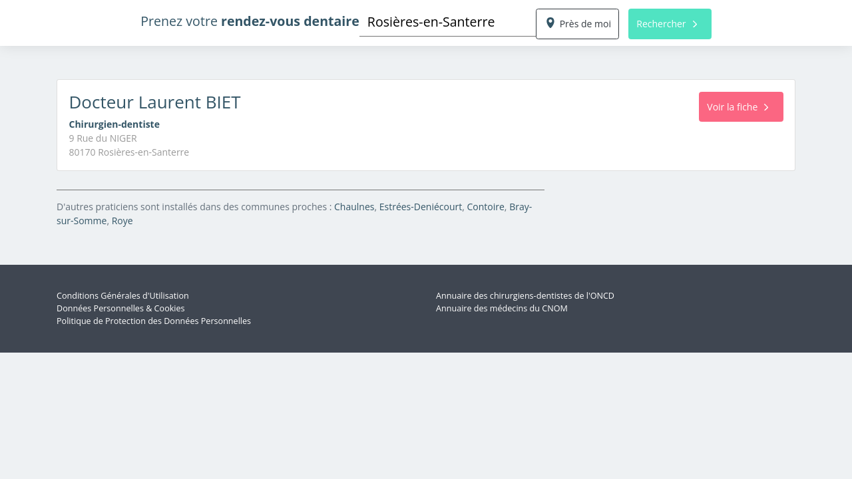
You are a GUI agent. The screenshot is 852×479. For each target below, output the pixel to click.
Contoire (486, 206)
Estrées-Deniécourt (421, 206)
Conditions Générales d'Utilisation (123, 295)
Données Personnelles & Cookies (121, 308)
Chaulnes (354, 206)
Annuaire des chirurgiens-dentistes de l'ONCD (525, 295)
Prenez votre (249, 21)
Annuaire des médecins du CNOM (502, 308)
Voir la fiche (737, 106)
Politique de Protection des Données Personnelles (154, 321)
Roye (122, 220)
